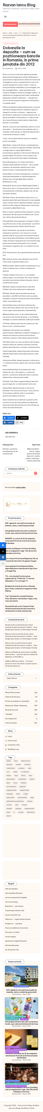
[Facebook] (9, 418)
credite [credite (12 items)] (15, 772)
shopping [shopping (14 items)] (18, 808)
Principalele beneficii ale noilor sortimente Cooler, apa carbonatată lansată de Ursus (21, 532)
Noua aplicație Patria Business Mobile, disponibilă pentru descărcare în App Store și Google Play (21, 568)
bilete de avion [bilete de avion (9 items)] (25, 761)
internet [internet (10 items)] (32, 779)
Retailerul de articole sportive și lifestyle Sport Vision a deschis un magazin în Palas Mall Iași (21, 588)
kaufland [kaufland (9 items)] (23, 783)
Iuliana (7, 652)
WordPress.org (13, 749)
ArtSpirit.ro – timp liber (13, 924)
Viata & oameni (11, 723)
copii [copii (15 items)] (29, 768)
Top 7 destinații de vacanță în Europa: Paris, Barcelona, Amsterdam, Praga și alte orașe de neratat (21, 598)
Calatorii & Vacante (12, 697)
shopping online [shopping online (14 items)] (29, 808)
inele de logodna (11, 889)
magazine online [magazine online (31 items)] (11, 790)
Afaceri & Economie (10, 43)
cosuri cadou (20, 487)
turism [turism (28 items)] (8, 812)
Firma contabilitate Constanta (16, 928)
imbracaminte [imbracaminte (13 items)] (11, 779)
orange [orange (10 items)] (25, 794)
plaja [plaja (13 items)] (32, 797)
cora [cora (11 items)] (8, 772)
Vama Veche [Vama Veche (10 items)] (31, 812)
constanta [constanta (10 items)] (21, 768)
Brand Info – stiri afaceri (14, 906)
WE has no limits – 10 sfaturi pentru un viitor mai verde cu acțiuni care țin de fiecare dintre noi (21, 663)
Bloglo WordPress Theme (25, 1108)
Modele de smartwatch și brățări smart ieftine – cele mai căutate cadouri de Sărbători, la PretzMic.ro (21, 654)
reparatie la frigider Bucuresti (16, 941)
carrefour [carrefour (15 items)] (27, 764)
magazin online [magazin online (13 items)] (24, 790)
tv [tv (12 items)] (14, 812)
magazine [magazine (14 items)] (23, 786)
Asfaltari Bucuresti (12, 945)
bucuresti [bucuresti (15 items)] (9, 764)
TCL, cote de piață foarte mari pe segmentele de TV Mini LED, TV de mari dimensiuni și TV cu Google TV (19, 578)
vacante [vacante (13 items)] (20, 812)
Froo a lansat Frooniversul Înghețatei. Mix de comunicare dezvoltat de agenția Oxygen (21, 559)
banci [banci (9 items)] (16, 761)
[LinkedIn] (8, 422)
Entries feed (12, 740)
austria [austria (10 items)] (9, 761)
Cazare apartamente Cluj (14, 910)
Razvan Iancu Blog (19, 5)
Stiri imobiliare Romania (13, 893)
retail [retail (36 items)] (16, 805)
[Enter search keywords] (21, 473)
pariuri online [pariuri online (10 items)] (10, 797)
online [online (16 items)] (18, 794)
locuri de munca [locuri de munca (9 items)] (11, 786)
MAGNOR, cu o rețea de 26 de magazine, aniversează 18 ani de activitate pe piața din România (20, 540)
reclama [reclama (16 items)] (29, 801)
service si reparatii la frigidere (16, 897)
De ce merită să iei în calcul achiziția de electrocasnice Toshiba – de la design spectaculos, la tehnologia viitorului (21, 627)
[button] (10, 437)
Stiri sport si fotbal (12, 932)
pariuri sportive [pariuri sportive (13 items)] (22, 797)
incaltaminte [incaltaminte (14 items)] (22, 779)
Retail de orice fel (11, 710)
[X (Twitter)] (22, 418)
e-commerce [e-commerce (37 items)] (25, 772)
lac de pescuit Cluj (12, 950)
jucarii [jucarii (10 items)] (15, 783)
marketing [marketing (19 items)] (10, 794)
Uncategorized (11, 719)
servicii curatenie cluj (12, 915)
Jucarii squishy (10, 937)
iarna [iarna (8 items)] (30, 775)
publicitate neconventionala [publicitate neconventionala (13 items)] (15, 801)
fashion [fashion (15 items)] (9, 775)
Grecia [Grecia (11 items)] (23, 775)
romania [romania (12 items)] (24, 805)
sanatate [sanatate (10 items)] (9, 808)
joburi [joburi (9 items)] (8, 783)
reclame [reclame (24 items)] (9, 805)
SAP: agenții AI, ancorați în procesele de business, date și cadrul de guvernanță (20, 524)
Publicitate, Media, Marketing (16, 705)
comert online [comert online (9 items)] (11, 768)
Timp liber (8, 714)
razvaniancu (11, 432)
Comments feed (14, 745)
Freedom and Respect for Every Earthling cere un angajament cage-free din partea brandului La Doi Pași (20, 550)
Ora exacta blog (11, 902)
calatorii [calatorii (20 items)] (18, 764)
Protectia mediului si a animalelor (17, 701)
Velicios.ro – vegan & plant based (17, 919)
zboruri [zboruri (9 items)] (9, 816)
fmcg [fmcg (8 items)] (16, 775)
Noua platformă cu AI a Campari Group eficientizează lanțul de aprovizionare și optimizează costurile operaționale (20, 608)
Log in (10, 736)
